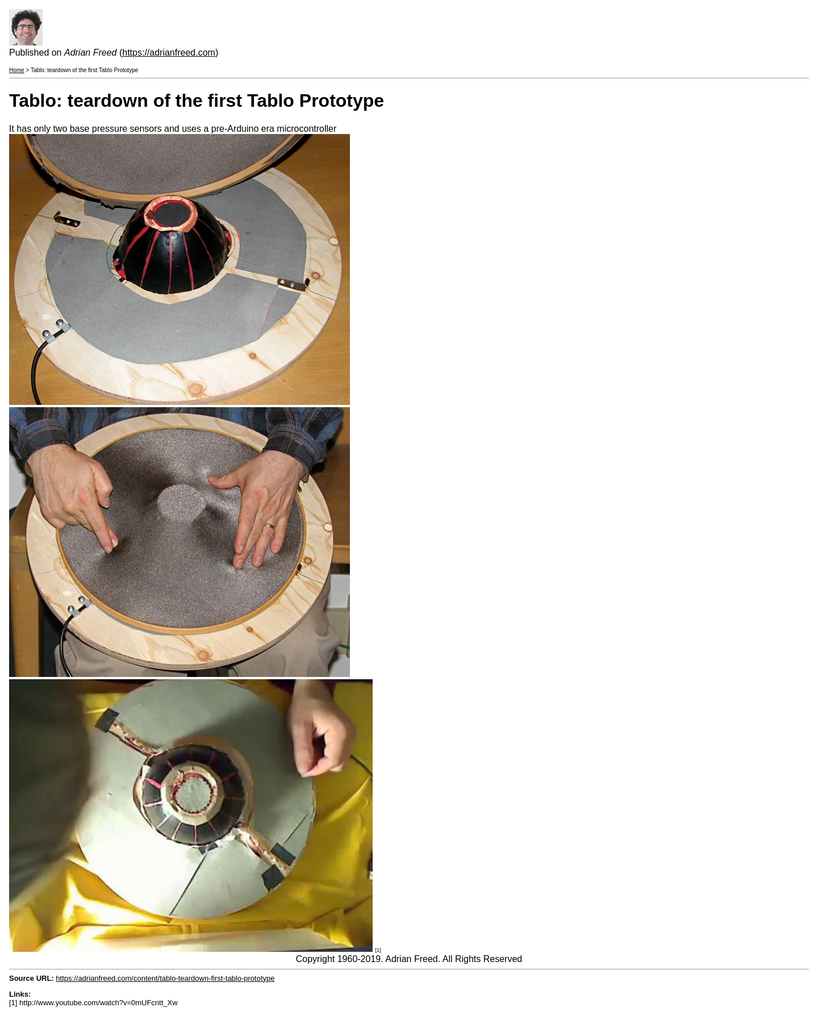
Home (16, 70)
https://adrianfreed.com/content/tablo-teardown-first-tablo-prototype (165, 978)
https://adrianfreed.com (168, 52)
